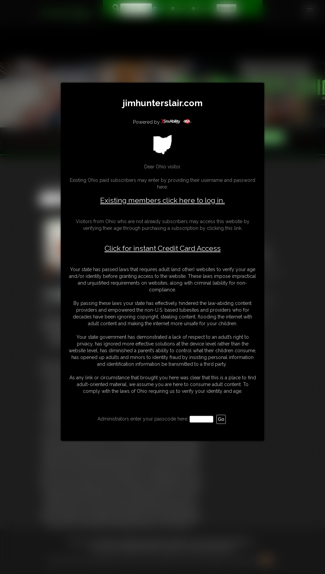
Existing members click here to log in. (162, 200)
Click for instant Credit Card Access (163, 248)
